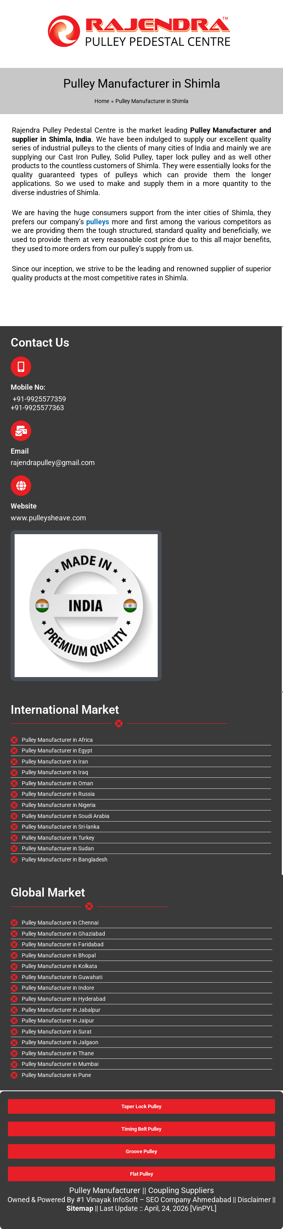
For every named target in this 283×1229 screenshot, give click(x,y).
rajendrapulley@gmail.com (53, 462)
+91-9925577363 (37, 407)
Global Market (48, 892)
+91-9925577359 (39, 399)
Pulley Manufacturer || (108, 1190)
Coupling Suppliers (181, 1190)
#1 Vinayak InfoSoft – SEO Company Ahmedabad (153, 1199)
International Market (65, 710)
